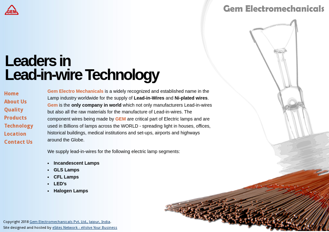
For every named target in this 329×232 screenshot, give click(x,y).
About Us (15, 102)
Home (11, 94)
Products (15, 118)
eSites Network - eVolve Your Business (84, 227)
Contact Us (18, 142)
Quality (13, 110)
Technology (18, 126)
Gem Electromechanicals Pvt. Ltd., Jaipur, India (70, 221)
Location (15, 134)
